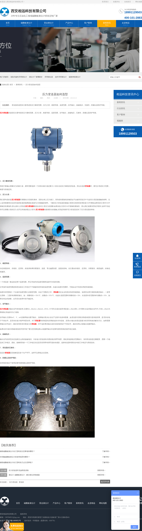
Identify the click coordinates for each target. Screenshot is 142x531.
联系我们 (105, 2)
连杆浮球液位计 (61, 77)
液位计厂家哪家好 (35, 77)
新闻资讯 (107, 24)
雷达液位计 (48, 24)
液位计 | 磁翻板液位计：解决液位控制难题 (24, 475)
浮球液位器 (49, 77)
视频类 (120, 121)
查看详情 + (101, 470)
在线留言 (127, 2)
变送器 (21, 482)
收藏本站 (116, 2)
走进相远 (125, 24)
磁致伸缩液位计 (74, 77)
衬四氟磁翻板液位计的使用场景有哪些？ (15, 457)
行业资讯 (121, 108)
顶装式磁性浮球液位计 (18, 77)
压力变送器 (13, 482)
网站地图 (138, 2)
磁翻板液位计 (26, 24)
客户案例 (88, 24)
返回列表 (105, 481)
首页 (8, 24)
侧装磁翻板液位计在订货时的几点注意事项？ (16, 462)
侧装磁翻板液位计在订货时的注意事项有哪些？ (17, 451)
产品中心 (69, 24)
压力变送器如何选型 (32, 85)
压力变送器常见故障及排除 (19, 470)
